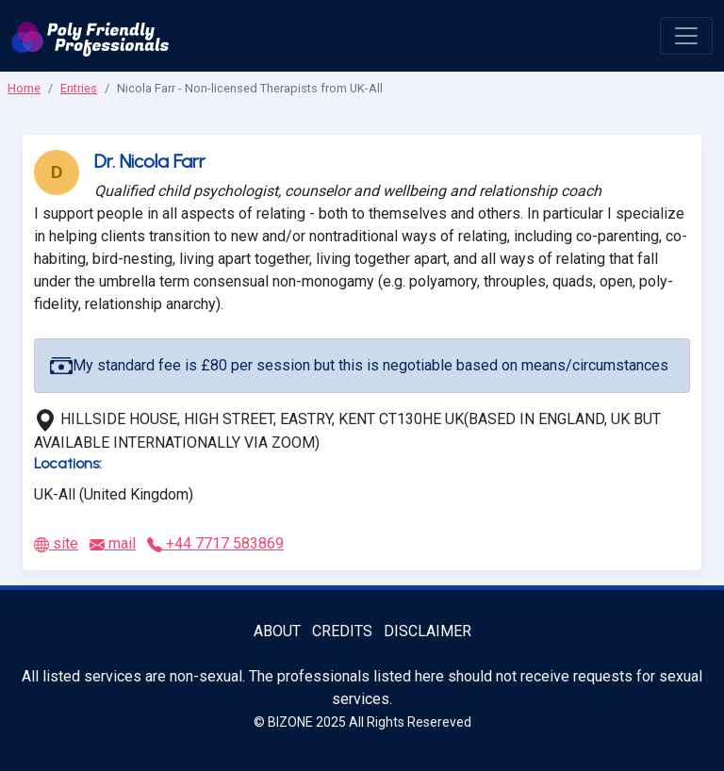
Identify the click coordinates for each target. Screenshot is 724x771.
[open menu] (686, 36)
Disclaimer (427, 631)
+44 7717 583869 (215, 543)
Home (24, 88)
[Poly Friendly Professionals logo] (90, 36)
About (277, 631)
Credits (342, 631)
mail (113, 543)
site (56, 543)
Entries (78, 88)
